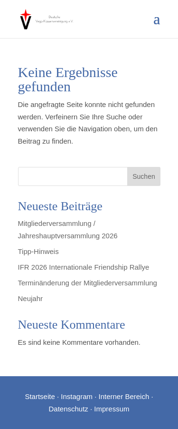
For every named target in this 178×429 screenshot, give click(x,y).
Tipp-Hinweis (38, 251)
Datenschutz (68, 409)
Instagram (77, 396)
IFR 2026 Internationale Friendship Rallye (84, 267)
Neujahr (30, 298)
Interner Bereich (124, 396)
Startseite (40, 396)
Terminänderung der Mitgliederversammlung (87, 283)
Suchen (143, 176)
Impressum (111, 409)
